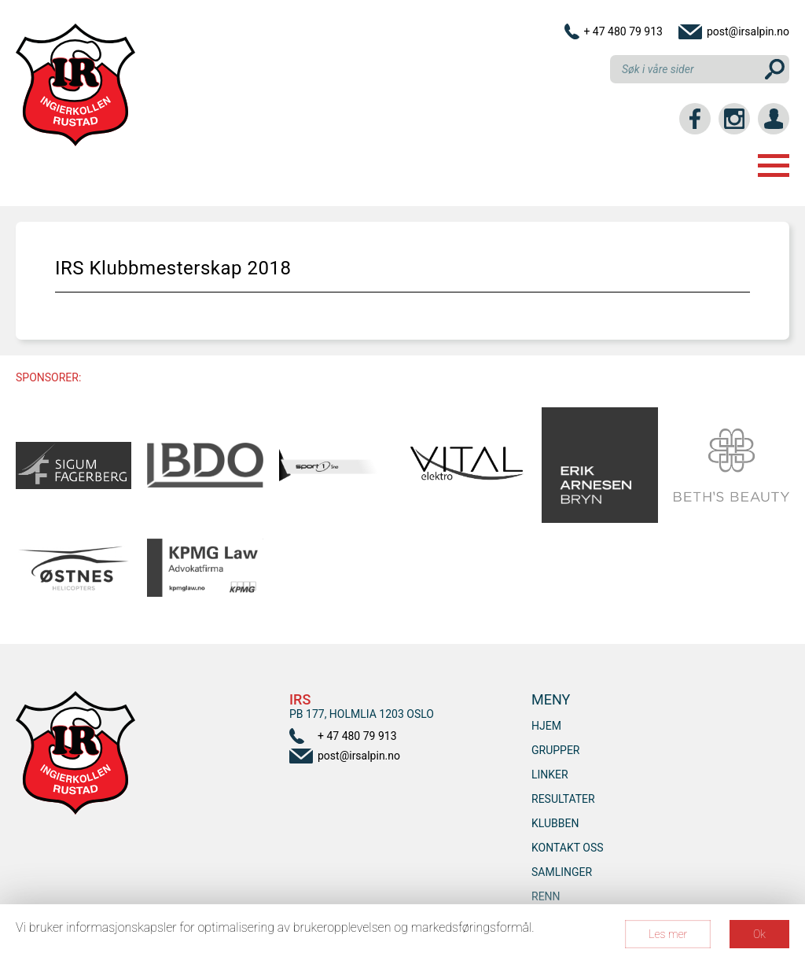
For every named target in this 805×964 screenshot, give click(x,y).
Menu (773, 165)
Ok (759, 934)
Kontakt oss (567, 847)
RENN (546, 896)
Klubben (555, 823)
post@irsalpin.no (748, 31)
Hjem (546, 725)
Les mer (668, 934)
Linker (549, 774)
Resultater (563, 799)
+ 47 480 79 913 (623, 31)
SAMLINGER (561, 872)
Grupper (555, 750)
